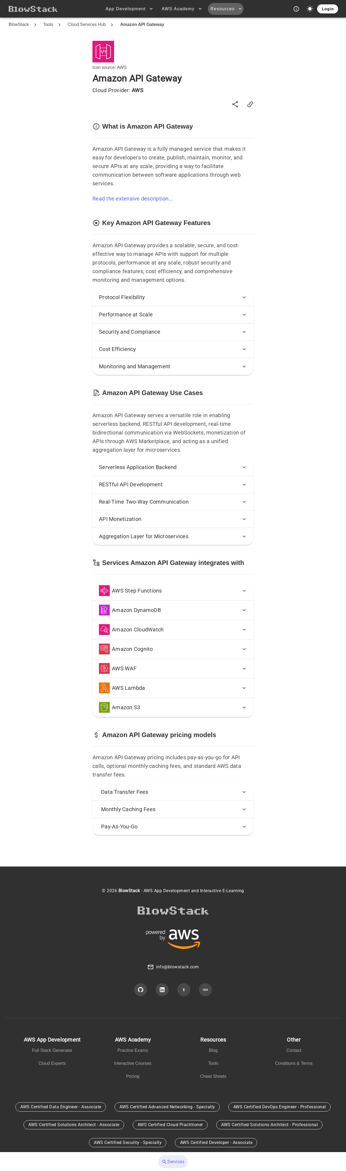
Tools (48, 24)
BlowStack (19, 24)
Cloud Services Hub (87, 24)
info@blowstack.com (177, 966)
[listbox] (52, 1052)
